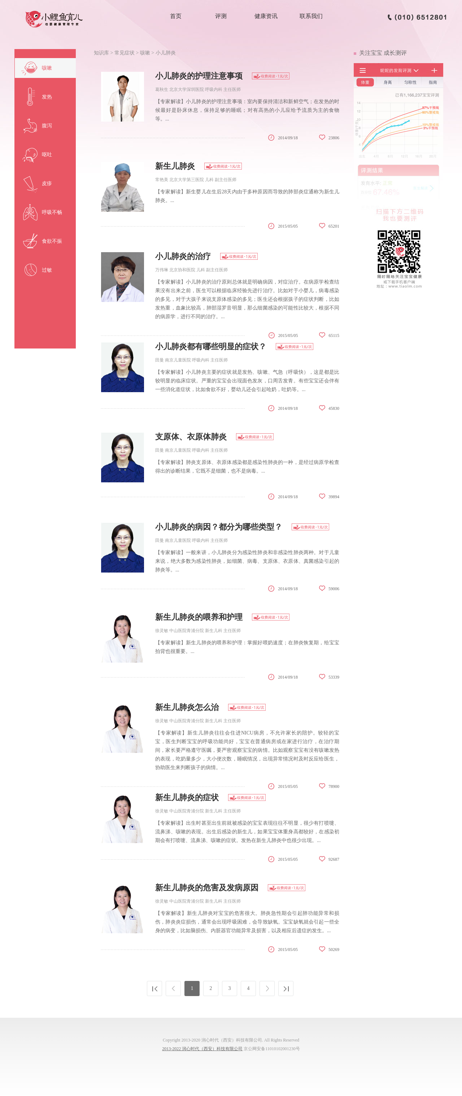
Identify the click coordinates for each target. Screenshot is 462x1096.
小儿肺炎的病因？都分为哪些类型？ (218, 526)
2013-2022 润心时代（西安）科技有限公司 (202, 1048)
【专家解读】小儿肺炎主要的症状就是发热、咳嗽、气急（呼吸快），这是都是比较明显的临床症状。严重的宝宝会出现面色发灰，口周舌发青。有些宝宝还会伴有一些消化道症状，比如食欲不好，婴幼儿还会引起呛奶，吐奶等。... (247, 380)
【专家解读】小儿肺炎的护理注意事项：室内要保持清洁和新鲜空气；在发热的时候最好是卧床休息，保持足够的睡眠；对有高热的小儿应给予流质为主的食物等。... (247, 110)
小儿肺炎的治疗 (183, 256)
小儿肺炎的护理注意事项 (199, 75)
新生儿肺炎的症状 (187, 797)
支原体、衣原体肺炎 (191, 436)
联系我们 (311, 16)
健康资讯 (266, 16)
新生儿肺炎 (175, 166)
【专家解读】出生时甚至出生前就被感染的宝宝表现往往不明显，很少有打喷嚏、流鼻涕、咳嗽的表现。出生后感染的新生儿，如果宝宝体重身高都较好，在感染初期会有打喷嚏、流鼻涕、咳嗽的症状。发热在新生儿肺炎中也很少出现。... (247, 831)
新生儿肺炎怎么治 (187, 707)
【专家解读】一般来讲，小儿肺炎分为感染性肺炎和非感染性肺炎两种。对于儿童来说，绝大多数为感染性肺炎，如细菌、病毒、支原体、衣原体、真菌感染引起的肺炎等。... (247, 561)
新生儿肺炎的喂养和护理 (199, 617)
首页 (176, 16)
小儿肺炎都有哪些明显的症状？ (210, 346)
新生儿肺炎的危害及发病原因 (206, 887)
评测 (221, 16)
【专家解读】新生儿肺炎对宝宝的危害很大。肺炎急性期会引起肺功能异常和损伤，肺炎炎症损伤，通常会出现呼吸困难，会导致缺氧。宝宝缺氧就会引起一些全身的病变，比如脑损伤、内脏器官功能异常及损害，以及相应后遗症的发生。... (247, 922)
